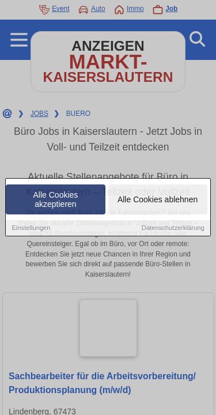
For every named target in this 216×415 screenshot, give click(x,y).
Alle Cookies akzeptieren (55, 200)
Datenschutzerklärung (173, 228)
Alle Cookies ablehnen (158, 200)
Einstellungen (31, 228)
